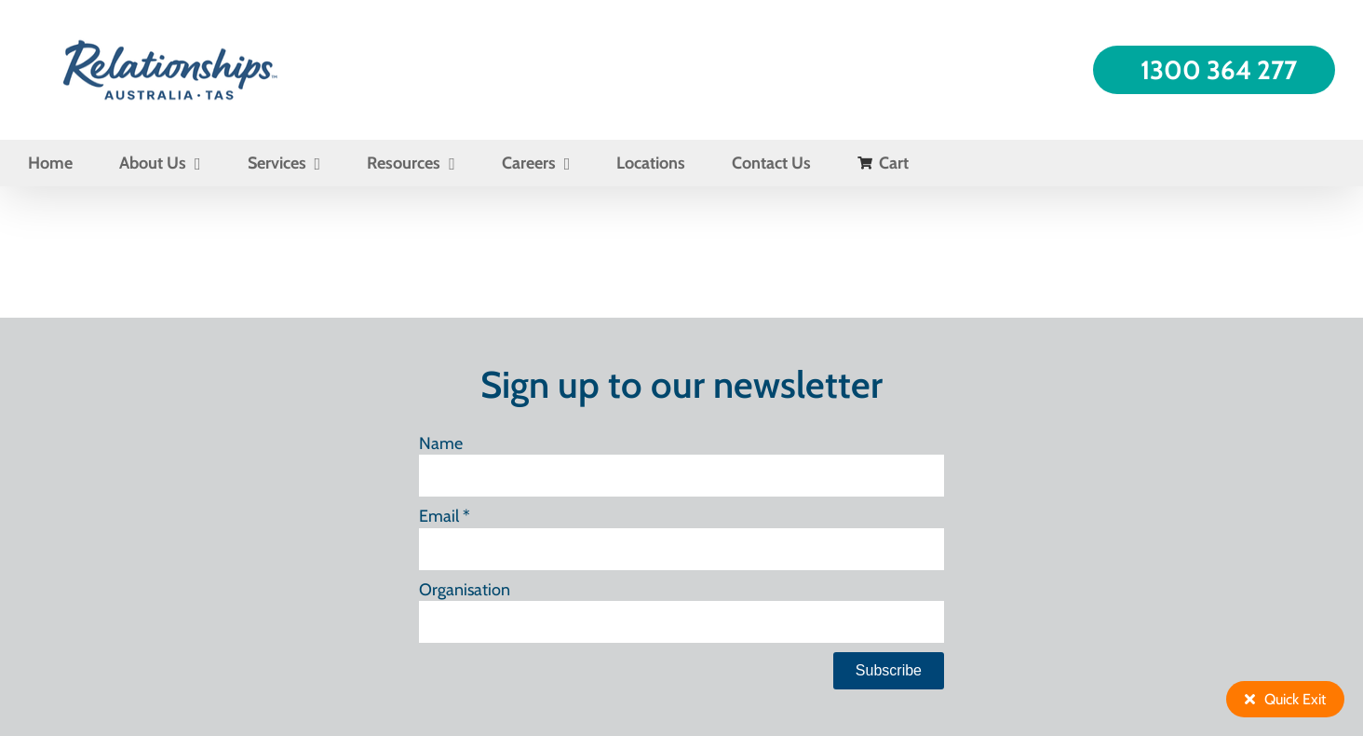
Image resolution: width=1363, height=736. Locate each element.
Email (444, 516)
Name (441, 443)
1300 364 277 (1218, 70)
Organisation (464, 589)
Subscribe (889, 670)
